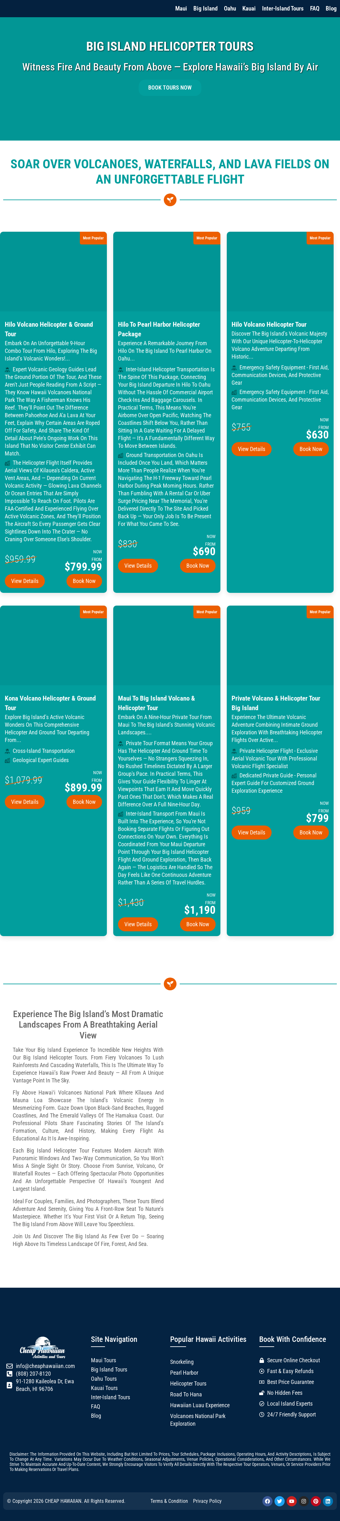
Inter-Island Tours (283, 8)
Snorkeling (182, 1362)
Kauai (249, 8)
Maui (181, 8)
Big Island (205, 8)
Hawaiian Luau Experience (200, 1405)
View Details (24, 581)
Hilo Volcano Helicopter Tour (269, 324)
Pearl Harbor (184, 1373)
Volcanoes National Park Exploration (198, 1420)
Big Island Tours (109, 1369)
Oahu (230, 8)
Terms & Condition (169, 1501)
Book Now (84, 581)
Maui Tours (103, 1360)
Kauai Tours (104, 1388)
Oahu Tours (104, 1379)
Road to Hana (186, 1394)
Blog (331, 8)
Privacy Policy (207, 1501)
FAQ (314, 8)
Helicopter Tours (188, 1383)
